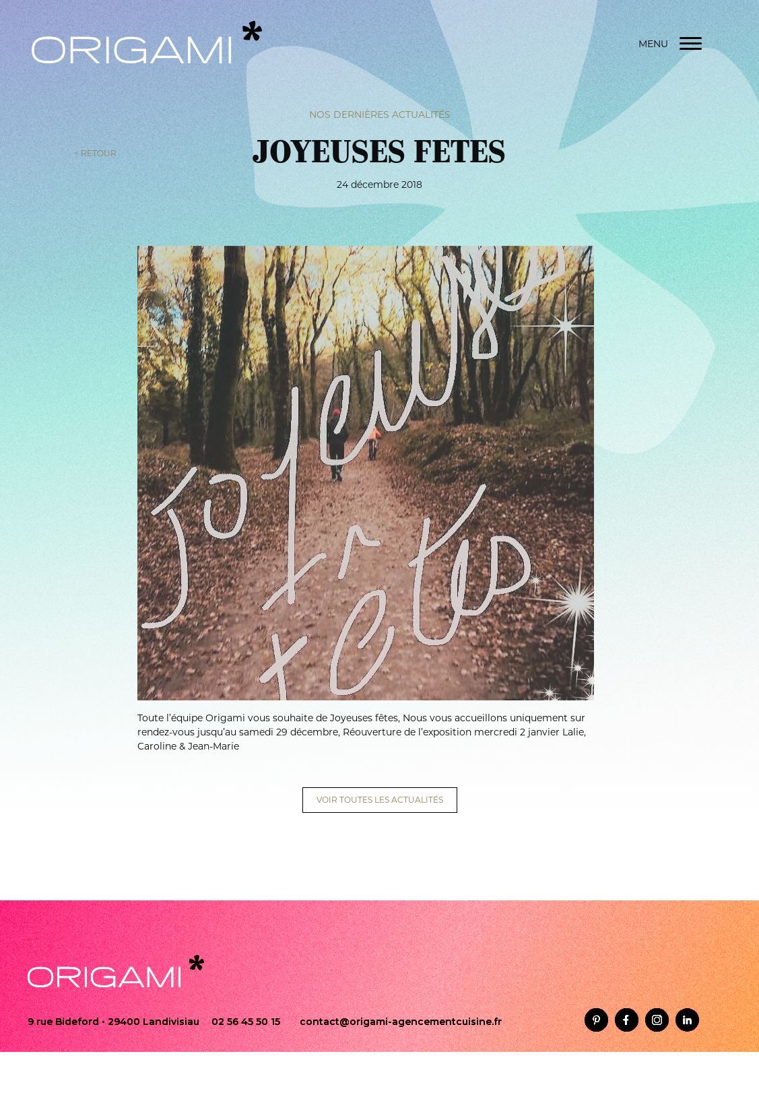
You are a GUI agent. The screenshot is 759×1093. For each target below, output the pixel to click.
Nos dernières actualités (380, 114)
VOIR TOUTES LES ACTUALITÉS (380, 800)
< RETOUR (95, 152)
